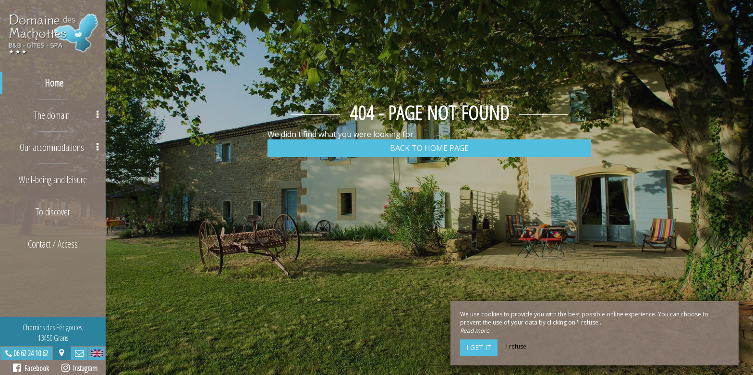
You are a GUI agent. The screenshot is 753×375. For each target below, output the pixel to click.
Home (54, 82)
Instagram (79, 368)
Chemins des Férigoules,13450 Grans (53, 332)
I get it (478, 347)
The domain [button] (66, 115)
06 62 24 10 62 (30, 353)
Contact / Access (53, 244)
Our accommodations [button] (59, 147)
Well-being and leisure (53, 179)
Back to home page (429, 148)
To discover (53, 211)
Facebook (31, 368)
